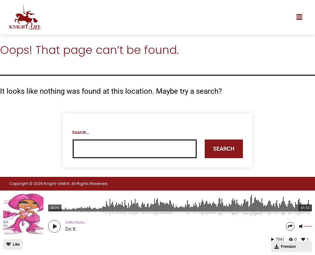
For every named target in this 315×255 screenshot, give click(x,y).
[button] (299, 17)
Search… (80, 132)
